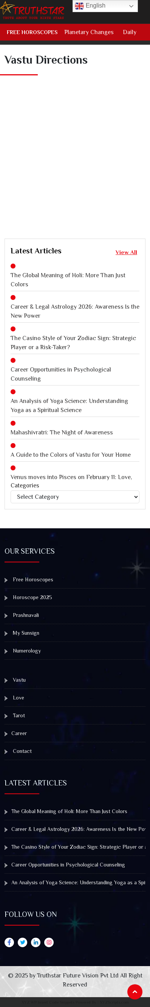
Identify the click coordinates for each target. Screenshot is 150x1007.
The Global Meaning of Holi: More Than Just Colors (68, 280)
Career (16, 733)
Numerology (23, 651)
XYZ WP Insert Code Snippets (48, 1002)
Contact (18, 751)
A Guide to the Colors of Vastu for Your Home (71, 454)
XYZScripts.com (114, 1002)
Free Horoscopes (32, 32)
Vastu (15, 680)
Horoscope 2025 (28, 597)
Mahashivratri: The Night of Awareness (62, 432)
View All (126, 252)
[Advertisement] (75, 149)
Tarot (15, 715)
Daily (129, 32)
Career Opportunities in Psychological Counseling (61, 374)
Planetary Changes (89, 32)
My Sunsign (22, 633)
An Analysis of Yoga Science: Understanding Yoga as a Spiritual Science (69, 406)
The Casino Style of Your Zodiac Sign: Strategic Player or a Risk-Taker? (73, 343)
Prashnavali (22, 615)
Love (14, 698)
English (90, 6)
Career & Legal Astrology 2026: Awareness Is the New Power (75, 311)
